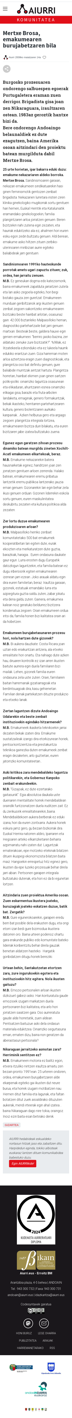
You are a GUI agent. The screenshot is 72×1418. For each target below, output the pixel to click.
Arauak (48, 1340)
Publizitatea (27, 1340)
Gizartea (12, 1125)
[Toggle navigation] (5, 8)
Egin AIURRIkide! (23, 1163)
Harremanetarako (30, 1348)
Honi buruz (24, 1333)
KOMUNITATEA (36, 20)
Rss (52, 1348)
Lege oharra (47, 1333)
